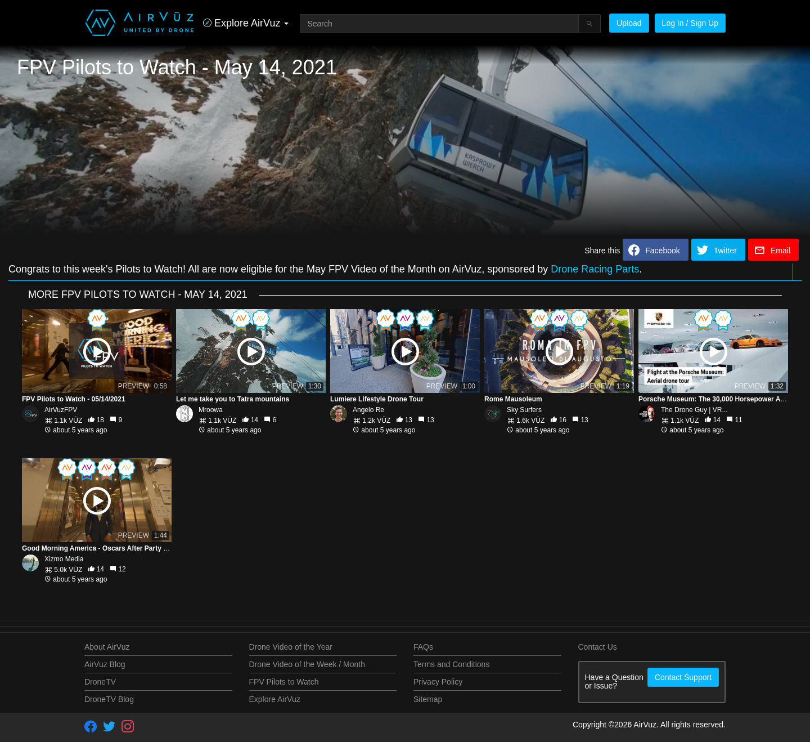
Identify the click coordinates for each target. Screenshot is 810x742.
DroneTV (100, 681)
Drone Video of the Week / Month (307, 664)
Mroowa (211, 410)
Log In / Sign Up (690, 23)
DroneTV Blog (109, 699)
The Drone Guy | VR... (694, 410)
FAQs (423, 646)
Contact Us (597, 646)
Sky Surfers (524, 410)
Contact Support (683, 677)
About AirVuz (106, 646)
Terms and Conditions (451, 664)
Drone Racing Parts (595, 269)
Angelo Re (368, 410)
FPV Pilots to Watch (284, 681)
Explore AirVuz (274, 699)
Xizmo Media (63, 559)
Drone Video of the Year (290, 646)
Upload (628, 23)
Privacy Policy (437, 681)
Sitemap (427, 699)
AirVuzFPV (60, 410)
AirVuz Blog (104, 664)
